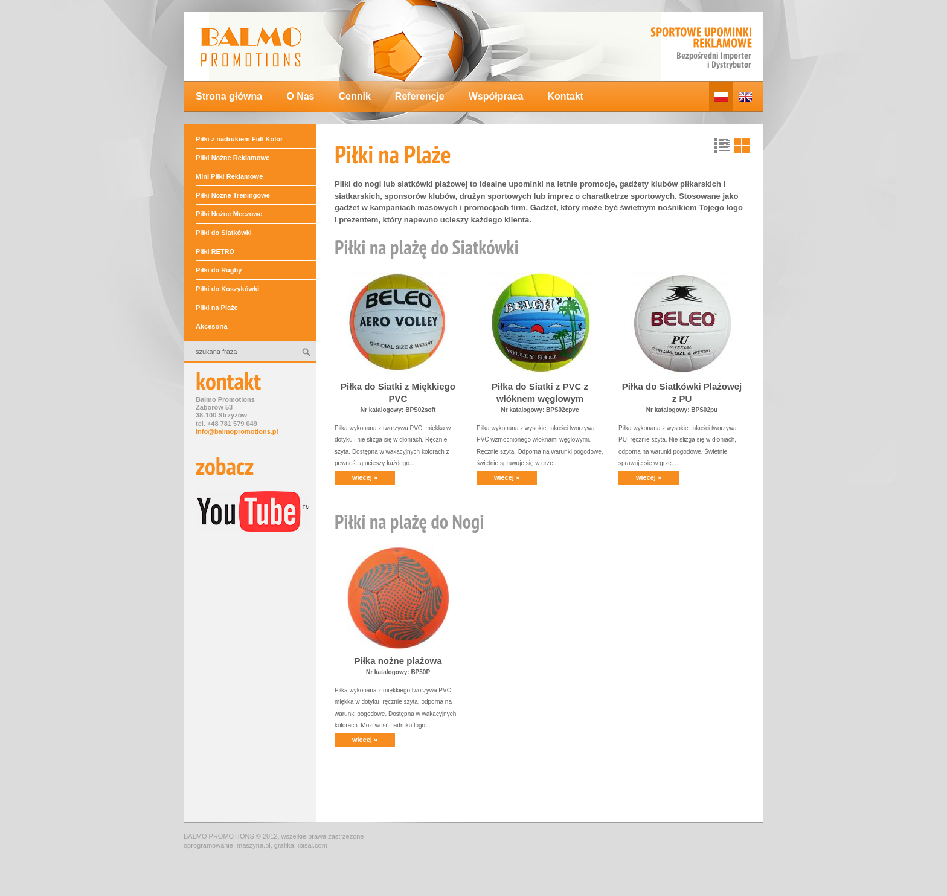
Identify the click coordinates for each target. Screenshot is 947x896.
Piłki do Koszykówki (227, 288)
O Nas (300, 96)
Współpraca (496, 96)
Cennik (354, 96)
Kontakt (565, 96)
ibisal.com (312, 845)
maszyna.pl (254, 845)
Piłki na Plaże (217, 307)
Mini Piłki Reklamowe (229, 176)
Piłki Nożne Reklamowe (232, 157)
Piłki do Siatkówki (224, 232)
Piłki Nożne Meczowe (229, 214)
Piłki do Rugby (219, 270)
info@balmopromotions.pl (237, 431)
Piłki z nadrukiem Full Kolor (239, 139)
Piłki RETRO (215, 251)
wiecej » (364, 477)
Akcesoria (212, 326)
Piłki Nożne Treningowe (233, 195)
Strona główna (229, 96)
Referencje (420, 96)
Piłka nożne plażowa (397, 661)
